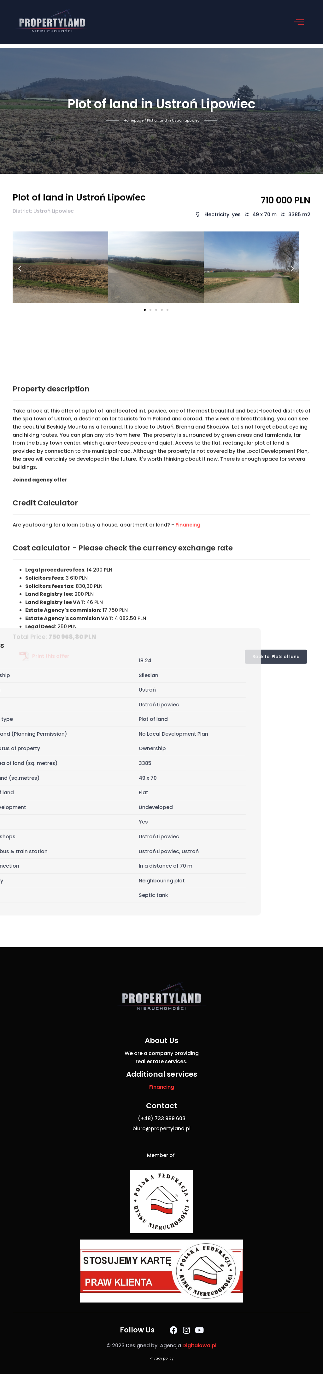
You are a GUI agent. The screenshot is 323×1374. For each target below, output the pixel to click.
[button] (299, 22)
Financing (187, 664)
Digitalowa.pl (199, 1345)
